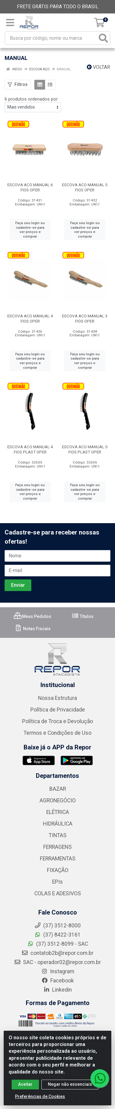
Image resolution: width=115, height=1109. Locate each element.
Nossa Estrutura (57, 698)
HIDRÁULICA (57, 824)
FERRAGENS (57, 847)
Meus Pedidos (32, 616)
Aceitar (25, 1090)
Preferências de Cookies (40, 1102)
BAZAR (57, 789)
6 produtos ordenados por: (32, 99)
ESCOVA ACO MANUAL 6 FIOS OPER (30, 187)
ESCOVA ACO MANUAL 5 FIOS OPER (85, 187)
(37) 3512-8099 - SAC (57, 944)
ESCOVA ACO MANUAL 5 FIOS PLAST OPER (85, 449)
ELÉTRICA (57, 812)
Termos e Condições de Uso (57, 733)
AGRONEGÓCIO (58, 800)
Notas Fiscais (33, 628)
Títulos (82, 616)
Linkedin (57, 990)
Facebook (57, 981)
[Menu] (10, 22)
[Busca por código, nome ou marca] (51, 38)
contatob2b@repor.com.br (57, 953)
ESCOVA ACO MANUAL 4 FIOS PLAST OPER (30, 449)
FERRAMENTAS (57, 859)
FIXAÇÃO (57, 870)
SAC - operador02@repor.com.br (57, 962)
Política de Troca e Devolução (57, 721)
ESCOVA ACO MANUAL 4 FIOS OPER (30, 318)
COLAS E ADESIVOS (57, 893)
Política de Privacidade (57, 710)
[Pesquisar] (103, 38)
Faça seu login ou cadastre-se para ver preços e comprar (30, 229)
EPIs (57, 882)
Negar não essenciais (70, 1090)
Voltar (98, 67)
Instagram (57, 971)
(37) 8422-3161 (57, 935)
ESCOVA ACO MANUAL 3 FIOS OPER (85, 318)
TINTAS (58, 835)
